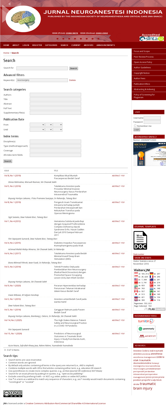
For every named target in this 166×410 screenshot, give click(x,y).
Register (37, 45)
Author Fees (139, 78)
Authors (7, 94)
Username (138, 118)
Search (64, 45)
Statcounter (138, 254)
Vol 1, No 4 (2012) (12, 221)
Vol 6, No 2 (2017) (12, 253)
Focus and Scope (142, 51)
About (16, 45)
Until (6, 129)
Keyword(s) (9, 80)
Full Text (8, 108)
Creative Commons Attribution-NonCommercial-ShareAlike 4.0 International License (65, 403)
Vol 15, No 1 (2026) (13, 333)
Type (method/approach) (16, 146)
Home (6, 45)
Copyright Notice (142, 73)
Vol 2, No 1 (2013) (12, 299)
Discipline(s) (9, 141)
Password (138, 122)
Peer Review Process (143, 56)
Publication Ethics (142, 84)
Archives (88, 45)
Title (6, 99)
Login (26, 45)
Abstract (8, 103)
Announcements (106, 45)
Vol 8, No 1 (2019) (12, 175)
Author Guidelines (142, 67)
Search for (9, 67)
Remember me (144, 126)
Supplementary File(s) (14, 112)
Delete (72, 80)
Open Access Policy (143, 62)
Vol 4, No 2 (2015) (12, 242)
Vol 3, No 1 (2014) (12, 309)
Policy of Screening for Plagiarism (144, 96)
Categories (51, 45)
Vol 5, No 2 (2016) (12, 186)
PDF (123, 176)
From (6, 124)
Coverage (8, 150)
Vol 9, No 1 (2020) (12, 285)
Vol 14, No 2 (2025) (13, 320)
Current (76, 45)
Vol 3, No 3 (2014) (12, 266)
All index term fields (13, 155)
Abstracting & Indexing (144, 89)
